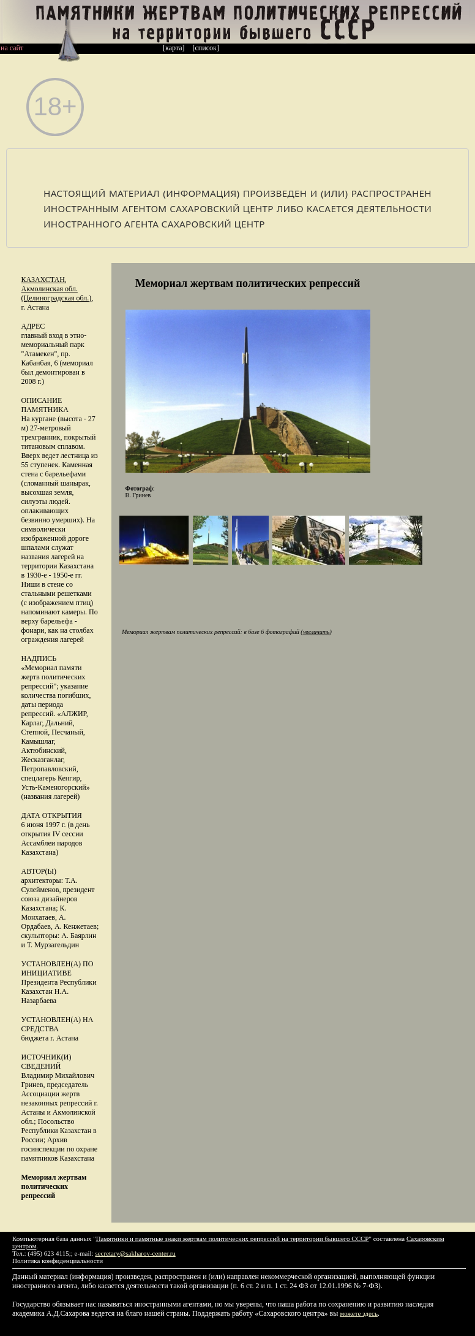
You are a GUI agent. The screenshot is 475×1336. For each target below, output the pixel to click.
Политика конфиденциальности (57, 1260)
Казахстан (43, 279)
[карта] (174, 48)
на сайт (12, 48)
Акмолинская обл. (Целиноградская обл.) (56, 293)
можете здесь (359, 1313)
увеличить (316, 631)
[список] (206, 48)
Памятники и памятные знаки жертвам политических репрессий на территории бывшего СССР (232, 1238)
